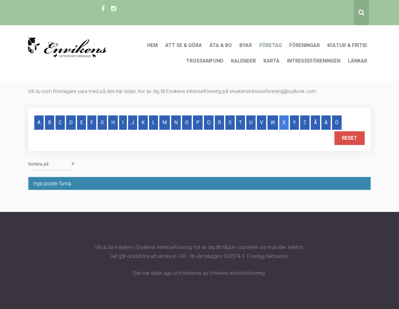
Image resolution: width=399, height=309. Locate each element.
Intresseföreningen (313, 61)
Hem (152, 45)
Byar (245, 45)
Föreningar (304, 45)
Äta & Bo (220, 45)
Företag (270, 45)
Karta (271, 61)
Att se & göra (183, 45)
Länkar (357, 61)
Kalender (243, 61)
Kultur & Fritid (347, 45)
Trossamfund (205, 61)
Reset (349, 138)
